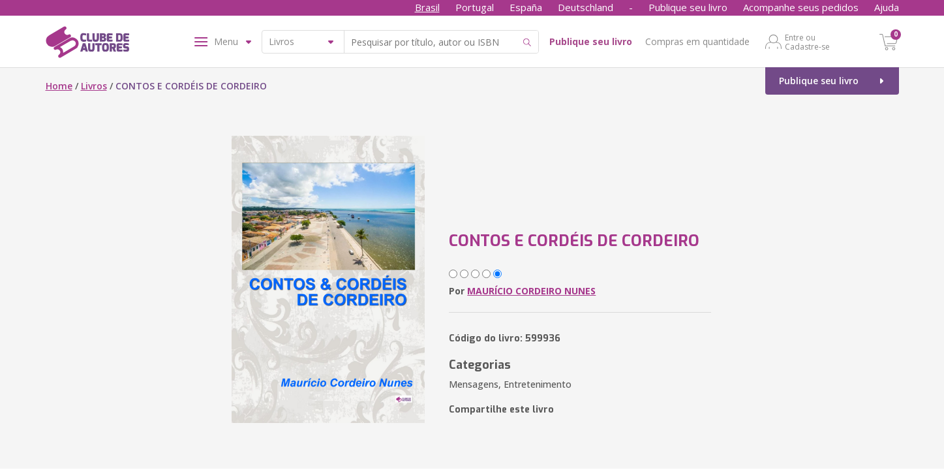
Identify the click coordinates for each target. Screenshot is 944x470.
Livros (94, 86)
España (526, 7)
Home (59, 86)
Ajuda (886, 7)
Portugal (474, 7)
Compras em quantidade (697, 41)
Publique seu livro (687, 7)
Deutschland (585, 7)
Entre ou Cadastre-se (807, 42)
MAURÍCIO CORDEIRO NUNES (531, 291)
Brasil (427, 7)
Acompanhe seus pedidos (801, 7)
